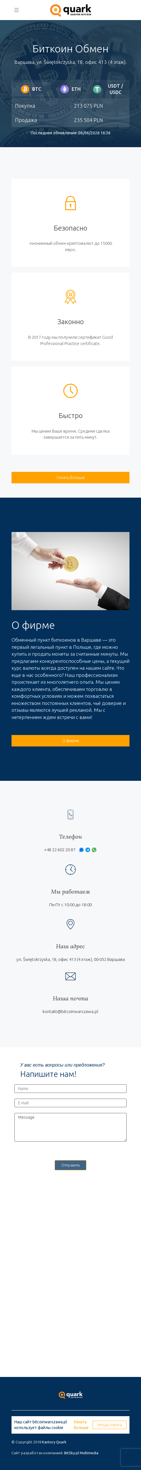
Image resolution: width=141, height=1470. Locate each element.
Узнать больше (81, 1425)
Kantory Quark (54, 1442)
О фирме (70, 740)
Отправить (70, 1165)
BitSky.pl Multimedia (81, 1453)
